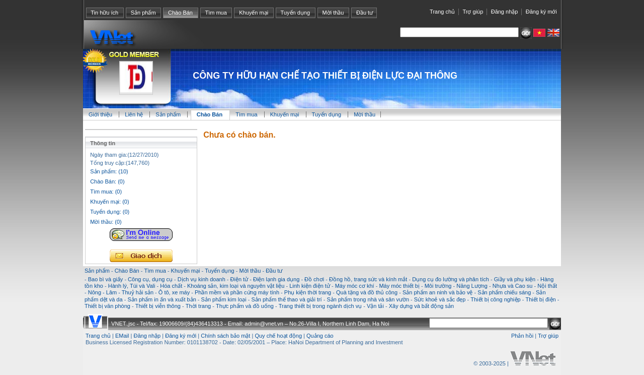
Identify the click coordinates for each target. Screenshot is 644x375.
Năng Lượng (472, 286)
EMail (122, 336)
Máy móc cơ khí (354, 286)
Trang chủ (442, 12)
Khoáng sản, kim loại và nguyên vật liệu (235, 286)
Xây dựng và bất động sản (421, 306)
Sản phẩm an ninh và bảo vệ (438, 292)
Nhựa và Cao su (513, 286)
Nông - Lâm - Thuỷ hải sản (120, 292)
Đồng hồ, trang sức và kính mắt (368, 279)
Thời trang (198, 306)
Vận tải (375, 306)
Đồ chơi (314, 279)
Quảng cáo (320, 336)
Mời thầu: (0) (106, 222)
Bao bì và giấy (105, 279)
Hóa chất (171, 286)
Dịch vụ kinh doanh (201, 279)
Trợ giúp (472, 12)
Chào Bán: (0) (107, 181)
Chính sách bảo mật (225, 336)
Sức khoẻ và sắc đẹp (440, 299)
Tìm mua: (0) (106, 192)
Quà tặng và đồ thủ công (366, 292)
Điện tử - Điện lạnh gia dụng (265, 279)
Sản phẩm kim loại (224, 299)
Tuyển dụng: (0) (109, 212)
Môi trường (438, 286)
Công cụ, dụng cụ (150, 279)
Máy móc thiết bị (399, 286)
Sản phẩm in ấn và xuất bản (161, 299)
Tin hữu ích (104, 13)
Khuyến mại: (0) (109, 202)
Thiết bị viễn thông (158, 306)
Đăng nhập (504, 12)
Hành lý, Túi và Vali (131, 286)
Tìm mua (215, 13)
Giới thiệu (100, 114)
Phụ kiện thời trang (307, 292)
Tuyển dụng (295, 13)
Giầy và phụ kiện (515, 279)
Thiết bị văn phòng (107, 306)
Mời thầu (333, 13)
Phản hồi (522, 336)
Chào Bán (180, 13)
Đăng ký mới (541, 12)
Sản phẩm (143, 13)
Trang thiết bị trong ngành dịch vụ (320, 306)
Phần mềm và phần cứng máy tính (237, 292)
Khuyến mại (253, 13)
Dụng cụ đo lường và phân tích (450, 279)
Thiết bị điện (540, 299)
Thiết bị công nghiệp (495, 299)
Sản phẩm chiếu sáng (504, 292)
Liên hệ (134, 114)
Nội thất (547, 286)
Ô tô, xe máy (174, 292)
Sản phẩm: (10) (109, 171)
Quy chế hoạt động (278, 336)
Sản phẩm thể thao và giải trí (286, 299)
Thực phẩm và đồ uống (245, 306)
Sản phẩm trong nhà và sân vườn (368, 299)
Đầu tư (364, 13)
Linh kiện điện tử (309, 286)
